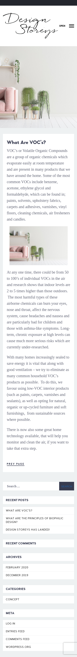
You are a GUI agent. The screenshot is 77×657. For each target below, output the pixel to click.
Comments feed (17, 639)
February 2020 (17, 567)
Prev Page (15, 464)
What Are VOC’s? (19, 510)
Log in (10, 623)
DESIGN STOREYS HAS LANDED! (28, 529)
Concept (12, 599)
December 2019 (17, 575)
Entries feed (15, 631)
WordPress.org (18, 647)
